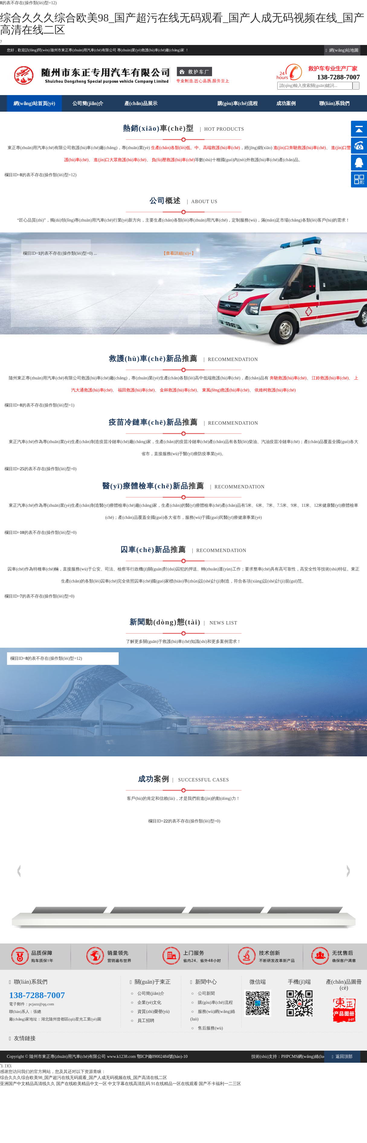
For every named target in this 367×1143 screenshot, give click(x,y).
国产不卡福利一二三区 (220, 1083)
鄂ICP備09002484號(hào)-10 (162, 1056)
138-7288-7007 (37, 995)
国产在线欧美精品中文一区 (81, 1083)
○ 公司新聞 (203, 993)
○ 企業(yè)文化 (146, 1002)
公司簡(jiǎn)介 (87, 103)
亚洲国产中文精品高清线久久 (27, 1083)
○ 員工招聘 (142, 1020)
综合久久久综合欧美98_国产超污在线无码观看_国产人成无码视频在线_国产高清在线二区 (182, 24)
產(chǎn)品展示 (140, 103)
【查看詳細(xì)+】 (178, 253)
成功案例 (286, 103)
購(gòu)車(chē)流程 (237, 103)
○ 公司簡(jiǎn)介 (147, 993)
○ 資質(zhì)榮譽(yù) (150, 1011)
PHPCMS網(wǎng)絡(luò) (304, 1056)
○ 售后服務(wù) (207, 1028)
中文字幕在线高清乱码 (129, 1083)
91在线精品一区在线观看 (174, 1083)
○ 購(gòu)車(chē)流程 (212, 1002)
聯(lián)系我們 (334, 103)
